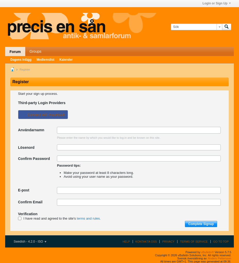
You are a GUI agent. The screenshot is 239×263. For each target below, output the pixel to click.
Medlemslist (45, 59)
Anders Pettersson (220, 258)
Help (126, 241)
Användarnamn (31, 130)
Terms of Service (194, 241)
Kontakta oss (146, 241)
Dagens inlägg (20, 59)
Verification (27, 214)
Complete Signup (201, 224)
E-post (23, 190)
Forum (15, 52)
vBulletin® (207, 252)
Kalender (66, 59)
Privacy (168, 241)
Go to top (221, 241)
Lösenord (26, 147)
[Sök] (196, 27)
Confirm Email (30, 202)
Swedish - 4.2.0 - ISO (30, 241)
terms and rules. (89, 218)
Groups (35, 51)
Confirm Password (34, 159)
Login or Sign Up (216, 3)
